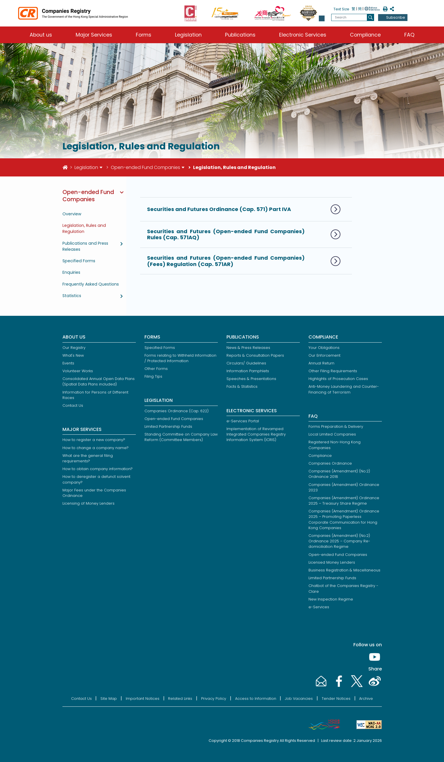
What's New (73, 355)
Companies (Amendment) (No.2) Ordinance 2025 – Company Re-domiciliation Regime (339, 541)
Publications (240, 34)
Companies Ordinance (330, 463)
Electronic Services (302, 34)
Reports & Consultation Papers (255, 355)
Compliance (365, 34)
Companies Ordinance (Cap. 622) (176, 410)
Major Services (94, 34)
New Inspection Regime (330, 599)
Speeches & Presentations (251, 378)
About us (41, 34)
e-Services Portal (242, 421)
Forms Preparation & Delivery (335, 426)
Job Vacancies (299, 698)
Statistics (71, 296)
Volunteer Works (77, 370)
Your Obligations (324, 347)
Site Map (108, 698)
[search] (370, 17)
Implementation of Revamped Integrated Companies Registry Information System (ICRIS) (256, 434)
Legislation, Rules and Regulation (84, 228)
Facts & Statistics (242, 386)
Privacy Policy (213, 698)
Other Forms (156, 368)
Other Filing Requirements (332, 370)
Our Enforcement (324, 355)
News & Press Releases (248, 347)
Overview (71, 214)
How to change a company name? (95, 447)
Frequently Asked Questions (90, 284)
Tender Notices (336, 698)
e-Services (318, 607)
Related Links (180, 698)
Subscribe (395, 17)
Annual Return (321, 363)
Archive (366, 698)
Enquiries (71, 272)
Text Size (341, 9)
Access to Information (255, 698)
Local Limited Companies (332, 434)
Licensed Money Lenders (331, 562)
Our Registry (73, 347)
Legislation (188, 34)
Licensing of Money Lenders (88, 503)
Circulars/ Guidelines (246, 363)
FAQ (409, 34)
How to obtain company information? (97, 468)
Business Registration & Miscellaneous (344, 570)
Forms (143, 34)
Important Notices (142, 698)
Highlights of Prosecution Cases (338, 378)
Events (68, 363)
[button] (322, 18)
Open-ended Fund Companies (145, 167)
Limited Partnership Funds (168, 426)
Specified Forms (78, 261)
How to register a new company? (93, 439)
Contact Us (72, 405)
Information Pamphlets (247, 370)
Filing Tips (153, 376)
